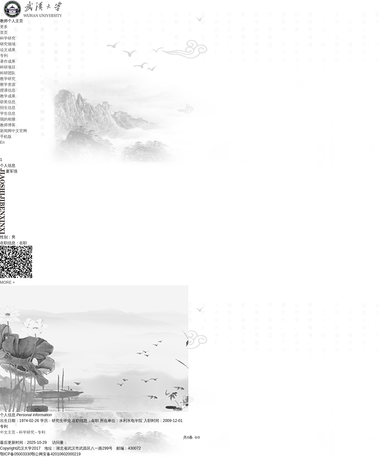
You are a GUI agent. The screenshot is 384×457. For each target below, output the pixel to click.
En (2, 142)
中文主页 (7, 432)
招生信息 (7, 107)
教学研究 (7, 78)
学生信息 (7, 113)
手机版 (6, 136)
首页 (4, 32)
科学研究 (7, 38)
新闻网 (6, 131)
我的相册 (7, 119)
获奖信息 (7, 102)
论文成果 (7, 50)
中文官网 (19, 131)
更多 (4, 26)
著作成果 (7, 61)
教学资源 (7, 84)
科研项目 (7, 67)
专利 (4, 55)
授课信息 (7, 90)
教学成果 (7, 96)
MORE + (7, 282)
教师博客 (7, 125)
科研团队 (7, 73)
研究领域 (7, 44)
